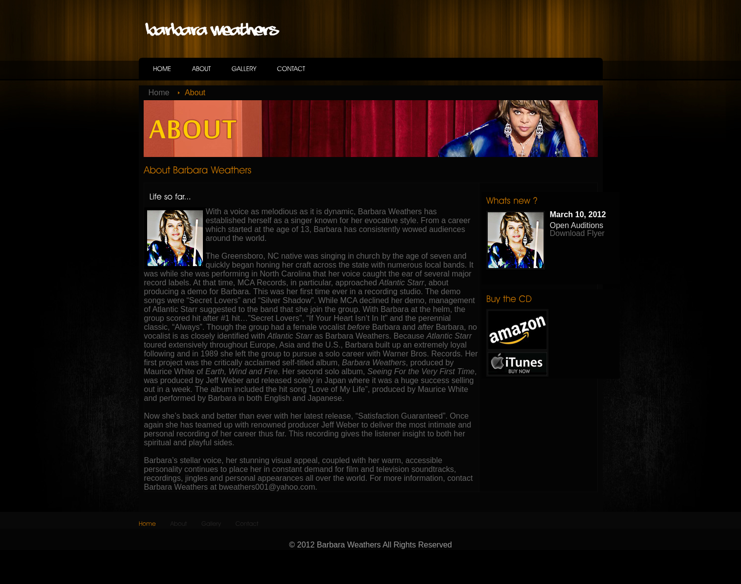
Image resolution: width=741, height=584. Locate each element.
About (195, 92)
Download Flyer (577, 233)
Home (159, 92)
